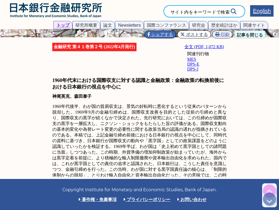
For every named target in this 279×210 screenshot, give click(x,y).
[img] (269, 190)
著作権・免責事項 (97, 199)
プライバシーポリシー (146, 199)
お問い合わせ (191, 199)
